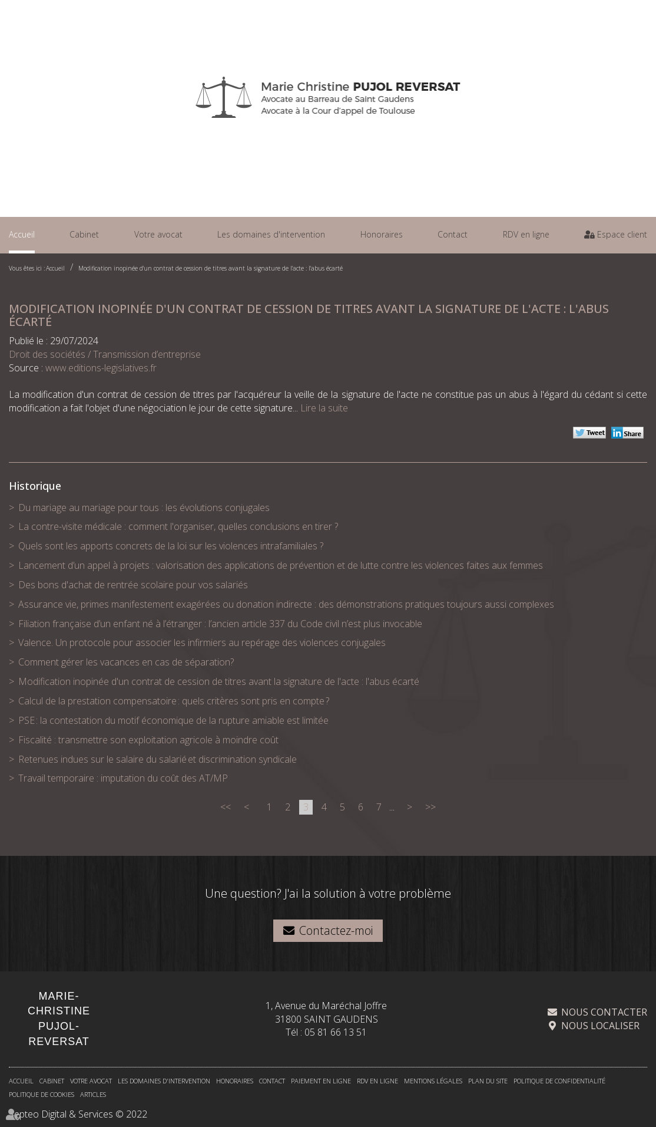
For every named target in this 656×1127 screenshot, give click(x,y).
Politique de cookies (41, 1094)
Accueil (22, 234)
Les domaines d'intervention (271, 234)
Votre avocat (158, 234)
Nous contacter (604, 1012)
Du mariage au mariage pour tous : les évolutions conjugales (144, 507)
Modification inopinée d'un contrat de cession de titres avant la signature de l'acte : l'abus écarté (210, 268)
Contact (453, 234)
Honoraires (381, 234)
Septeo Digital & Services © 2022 (78, 1114)
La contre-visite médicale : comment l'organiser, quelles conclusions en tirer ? (178, 526)
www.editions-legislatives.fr (101, 367)
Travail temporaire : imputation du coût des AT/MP (123, 778)
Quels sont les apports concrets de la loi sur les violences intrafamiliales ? (170, 545)
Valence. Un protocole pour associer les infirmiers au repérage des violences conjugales (202, 642)
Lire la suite (324, 407)
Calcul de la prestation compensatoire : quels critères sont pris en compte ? (173, 700)
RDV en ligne (526, 234)
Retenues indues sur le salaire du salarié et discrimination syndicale (157, 759)
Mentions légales (433, 1081)
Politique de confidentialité (559, 1081)
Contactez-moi (336, 930)
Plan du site (488, 1081)
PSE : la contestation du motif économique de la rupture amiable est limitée (173, 720)
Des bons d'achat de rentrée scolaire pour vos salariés (133, 584)
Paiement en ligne (321, 1081)
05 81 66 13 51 (335, 1032)
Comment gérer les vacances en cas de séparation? (126, 661)
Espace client (621, 234)
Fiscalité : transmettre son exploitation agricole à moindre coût (148, 739)
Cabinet (84, 234)
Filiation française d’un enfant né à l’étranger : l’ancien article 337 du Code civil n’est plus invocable (220, 623)
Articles (93, 1094)
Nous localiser (600, 1026)
